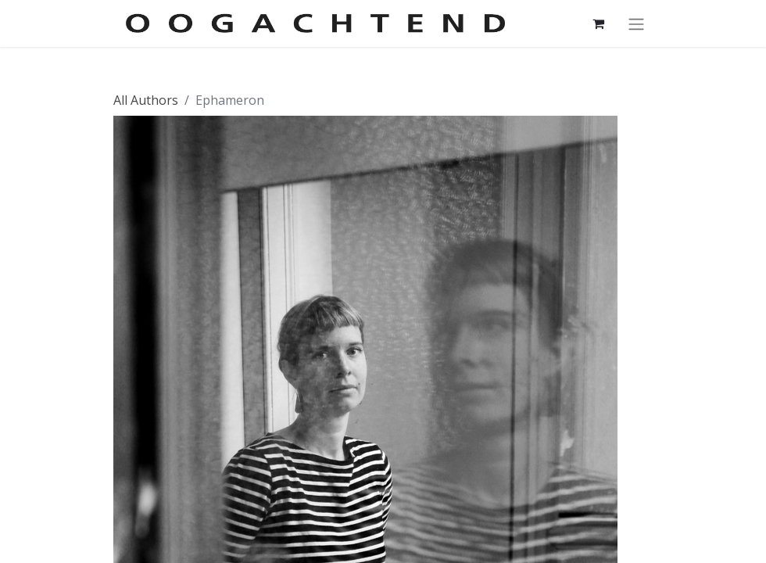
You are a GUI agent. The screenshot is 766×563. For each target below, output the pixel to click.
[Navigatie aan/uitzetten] (636, 23)
